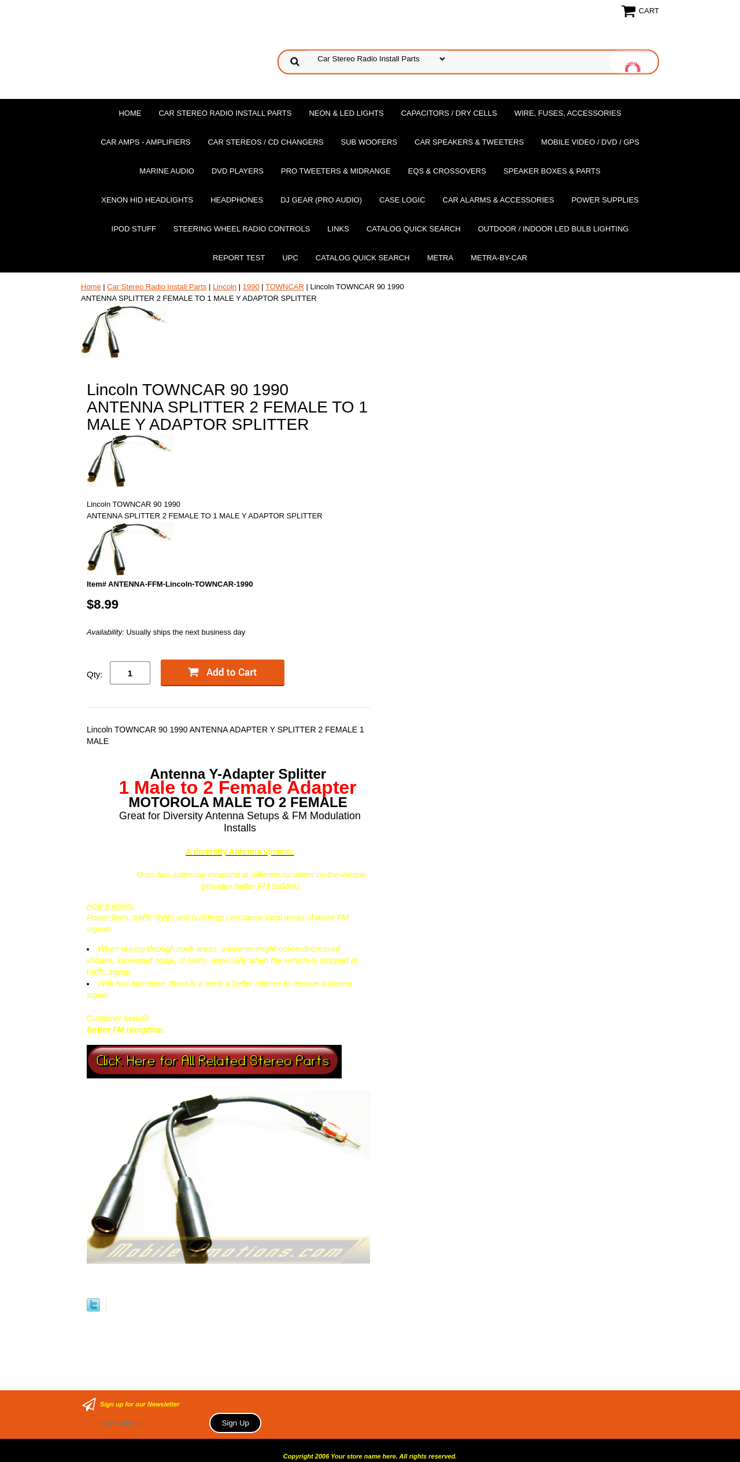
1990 (251, 286)
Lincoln (224, 286)
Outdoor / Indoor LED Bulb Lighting (553, 228)
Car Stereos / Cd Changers (265, 142)
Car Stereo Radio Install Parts (224, 113)
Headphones (236, 200)
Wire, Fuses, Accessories (568, 113)
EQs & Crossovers (447, 171)
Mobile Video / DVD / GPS (590, 142)
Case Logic (402, 200)
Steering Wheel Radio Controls (241, 228)
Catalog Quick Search (414, 228)
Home (130, 113)
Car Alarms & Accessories (498, 200)
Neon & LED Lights (346, 113)
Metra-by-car (499, 257)
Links (338, 228)
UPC (290, 257)
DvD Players (238, 171)
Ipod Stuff (134, 228)
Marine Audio (166, 171)
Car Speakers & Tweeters (469, 142)
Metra (440, 257)
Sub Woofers (369, 142)
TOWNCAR (284, 286)
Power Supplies (604, 200)
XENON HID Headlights (147, 200)
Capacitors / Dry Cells (449, 113)
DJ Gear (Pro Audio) (321, 200)
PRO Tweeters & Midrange (336, 171)
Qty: (95, 674)
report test (239, 257)
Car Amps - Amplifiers (145, 142)
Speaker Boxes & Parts (552, 171)
